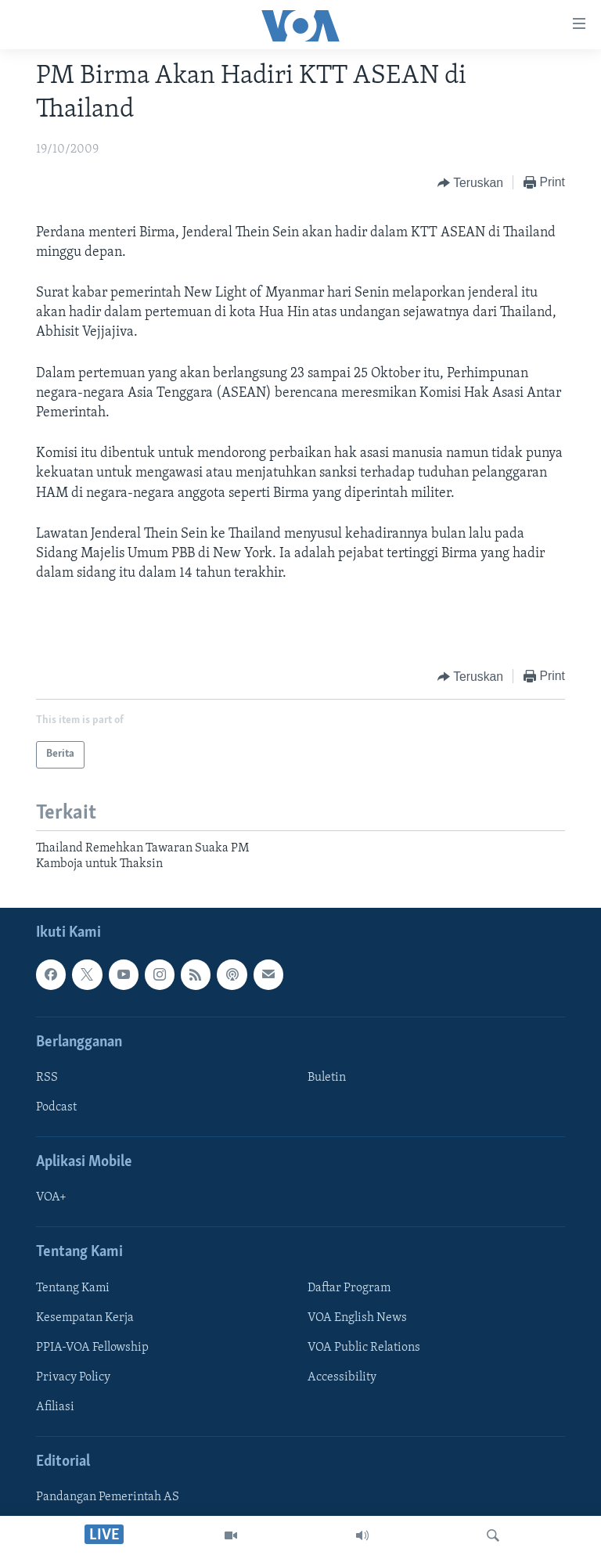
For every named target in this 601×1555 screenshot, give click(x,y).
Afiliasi (55, 1407)
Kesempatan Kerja (85, 1318)
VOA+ (51, 1198)
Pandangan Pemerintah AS (107, 1498)
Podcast (56, 1107)
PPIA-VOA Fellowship (92, 1347)
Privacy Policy (73, 1377)
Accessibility (342, 1377)
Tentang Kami (73, 1288)
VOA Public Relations (364, 1347)
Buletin (327, 1077)
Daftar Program (349, 1288)
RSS (47, 1077)
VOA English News (357, 1318)
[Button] (470, 183)
